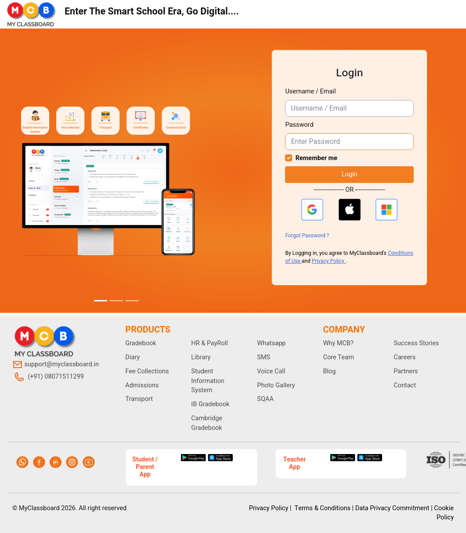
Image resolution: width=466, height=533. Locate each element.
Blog (329, 371)
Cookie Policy (444, 513)
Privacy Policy (329, 261)
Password (299, 124)
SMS (263, 357)
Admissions (142, 385)
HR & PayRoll (209, 343)
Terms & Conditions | (324, 508)
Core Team (338, 357)
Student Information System (207, 381)
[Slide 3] (132, 301)
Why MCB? (338, 343)
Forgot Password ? (307, 236)
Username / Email (310, 91)
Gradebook (140, 343)
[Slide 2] (116, 301)
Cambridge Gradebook (206, 423)
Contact (405, 385)
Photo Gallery (276, 385)
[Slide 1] (100, 301)
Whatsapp (271, 343)
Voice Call (271, 371)
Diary (132, 357)
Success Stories (416, 343)
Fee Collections (147, 371)
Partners (406, 371)
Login (350, 174)
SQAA (265, 399)
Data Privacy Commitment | (394, 508)
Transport (139, 399)
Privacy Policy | (271, 508)
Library (200, 357)
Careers (404, 357)
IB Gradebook (210, 404)
